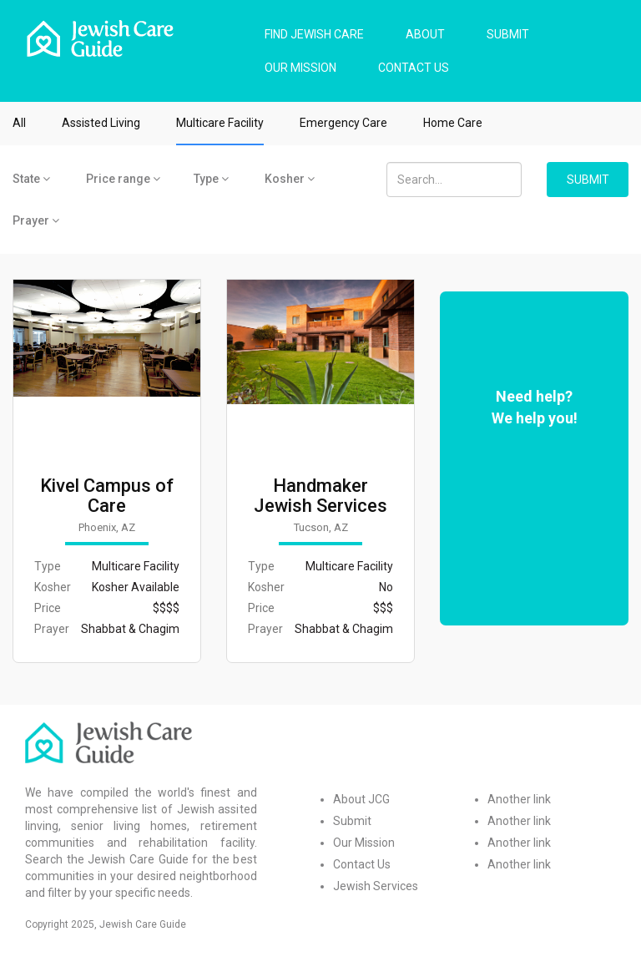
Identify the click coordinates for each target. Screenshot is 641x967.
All (19, 122)
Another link (519, 799)
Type (211, 178)
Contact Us (362, 864)
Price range (123, 178)
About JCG (361, 799)
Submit (352, 821)
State (31, 178)
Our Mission (364, 842)
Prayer (36, 220)
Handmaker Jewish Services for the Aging (320, 506)
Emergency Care (343, 122)
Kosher (290, 178)
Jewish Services (375, 886)
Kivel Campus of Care (107, 496)
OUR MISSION (300, 67)
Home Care (452, 122)
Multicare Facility (220, 122)
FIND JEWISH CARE (314, 34)
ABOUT (425, 34)
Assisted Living (101, 122)
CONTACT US (413, 67)
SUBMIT (508, 34)
